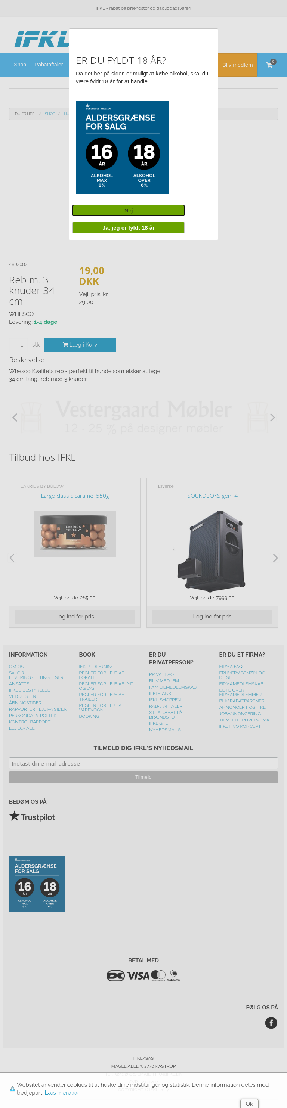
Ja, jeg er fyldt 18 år (128, 227)
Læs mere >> (61, 1092)
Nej (128, 210)
